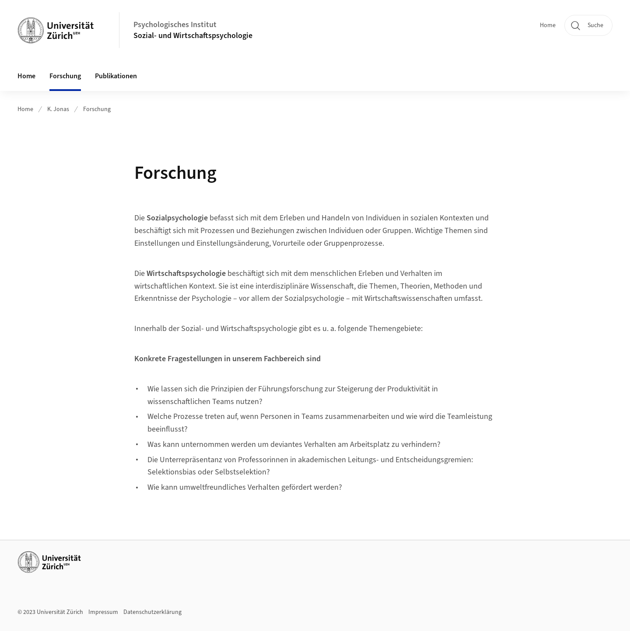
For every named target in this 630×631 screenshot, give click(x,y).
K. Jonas (58, 109)
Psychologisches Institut (175, 24)
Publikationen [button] (116, 76)
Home (548, 25)
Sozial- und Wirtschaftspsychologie (192, 35)
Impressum (103, 612)
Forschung (65, 76)
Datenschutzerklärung (152, 612)
